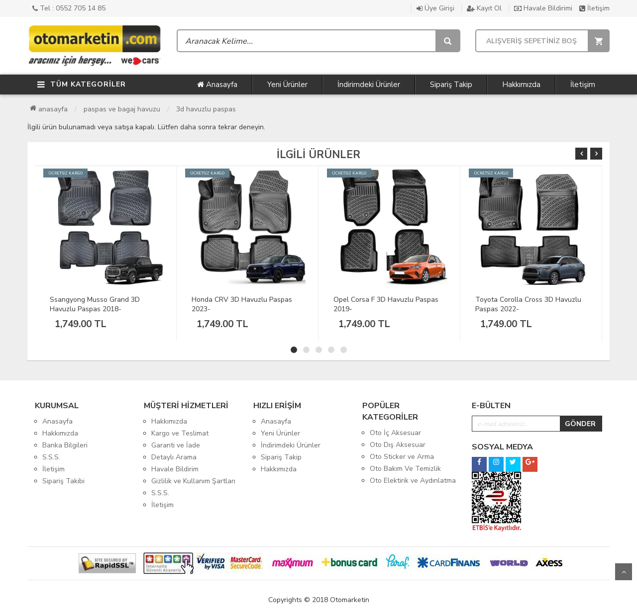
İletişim (594, 8)
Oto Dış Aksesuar (397, 444)
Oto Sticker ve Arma (402, 456)
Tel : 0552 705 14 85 (69, 8)
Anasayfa (217, 84)
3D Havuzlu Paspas (206, 109)
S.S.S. (51, 457)
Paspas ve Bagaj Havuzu (122, 109)
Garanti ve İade (175, 445)
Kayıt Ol (484, 8)
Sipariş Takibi (63, 481)
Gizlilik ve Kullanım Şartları (193, 481)
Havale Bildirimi (543, 8)
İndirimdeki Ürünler (368, 84)
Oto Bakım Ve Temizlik (405, 468)
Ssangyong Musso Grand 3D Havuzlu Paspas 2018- (95, 304)
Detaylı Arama (174, 457)
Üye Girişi (435, 8)
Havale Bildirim (175, 469)
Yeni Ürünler (287, 84)
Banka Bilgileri (65, 445)
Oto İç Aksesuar (395, 433)
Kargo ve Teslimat (180, 433)
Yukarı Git (623, 571)
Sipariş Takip (451, 84)
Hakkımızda (521, 84)
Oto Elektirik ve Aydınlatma (413, 480)
